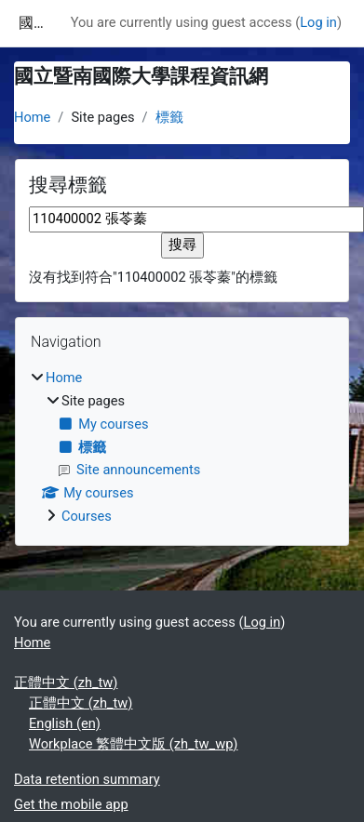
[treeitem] (182, 448)
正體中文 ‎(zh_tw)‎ (65, 682)
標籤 (169, 117)
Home (32, 117)
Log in (318, 22)
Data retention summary (87, 779)
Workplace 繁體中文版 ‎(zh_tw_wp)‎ (133, 744)
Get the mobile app (71, 804)
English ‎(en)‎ (65, 723)
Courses (86, 516)
